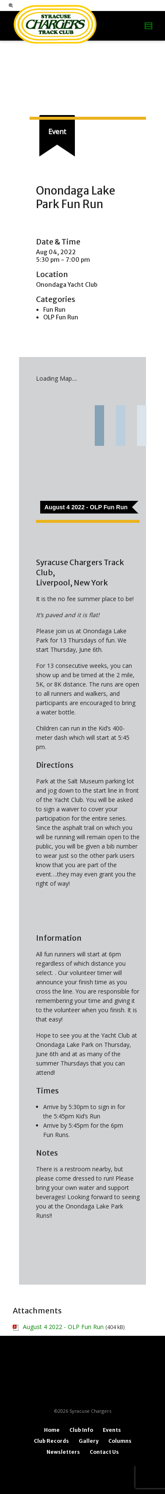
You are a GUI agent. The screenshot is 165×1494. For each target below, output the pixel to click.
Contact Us (104, 1452)
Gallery (89, 1441)
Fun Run (54, 309)
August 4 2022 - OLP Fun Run (63, 1327)
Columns (120, 1441)
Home (52, 1430)
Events (112, 1430)
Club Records (51, 1441)
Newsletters (63, 1452)
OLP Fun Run (60, 317)
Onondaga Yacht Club (66, 284)
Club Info (81, 1430)
